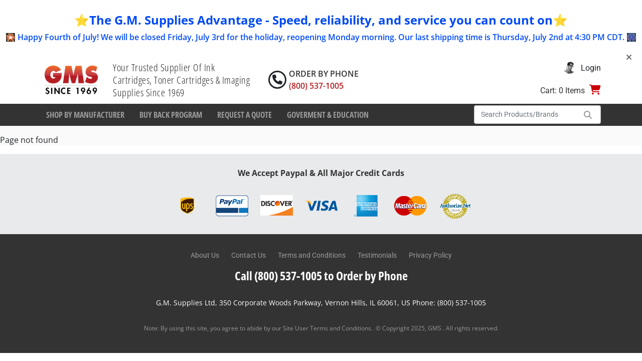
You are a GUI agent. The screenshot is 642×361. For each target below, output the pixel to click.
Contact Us (248, 255)
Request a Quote (244, 114)
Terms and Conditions (312, 255)
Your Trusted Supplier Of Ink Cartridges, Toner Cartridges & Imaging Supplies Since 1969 (181, 80)
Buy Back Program (170, 114)
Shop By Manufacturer (85, 114)
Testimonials (377, 255)
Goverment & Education (328, 114)
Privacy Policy (430, 255)
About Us (205, 255)
